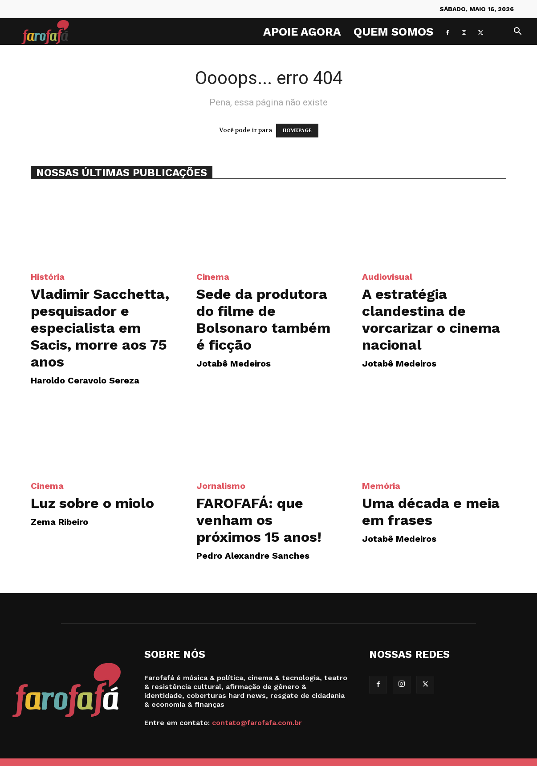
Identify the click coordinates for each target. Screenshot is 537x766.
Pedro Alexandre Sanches (252, 555)
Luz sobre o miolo (92, 503)
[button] (517, 32)
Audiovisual (387, 276)
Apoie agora (302, 31)
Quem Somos (393, 31)
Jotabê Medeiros (233, 363)
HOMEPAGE (297, 130)
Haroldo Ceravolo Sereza (85, 380)
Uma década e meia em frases (431, 511)
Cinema (212, 276)
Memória (381, 485)
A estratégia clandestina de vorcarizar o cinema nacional (431, 319)
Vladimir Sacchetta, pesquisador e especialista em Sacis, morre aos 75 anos (100, 328)
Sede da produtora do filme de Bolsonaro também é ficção (263, 319)
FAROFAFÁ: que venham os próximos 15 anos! (258, 520)
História (48, 276)
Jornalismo (220, 485)
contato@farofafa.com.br (257, 722)
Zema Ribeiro (59, 521)
